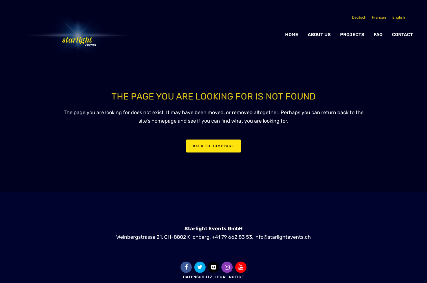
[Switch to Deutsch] (359, 17)
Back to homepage (213, 146)
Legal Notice (229, 277)
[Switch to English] (398, 17)
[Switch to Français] (379, 17)
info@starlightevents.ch (282, 237)
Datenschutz (197, 277)
